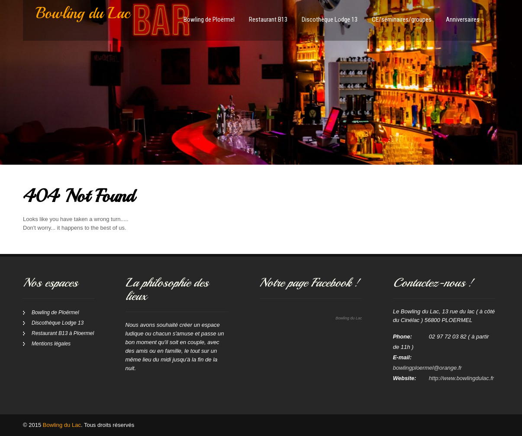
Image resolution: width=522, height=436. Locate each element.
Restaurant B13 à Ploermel (63, 333)
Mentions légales (51, 344)
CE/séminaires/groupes (402, 19)
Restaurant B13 (268, 19)
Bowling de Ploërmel (209, 19)
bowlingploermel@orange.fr (427, 367)
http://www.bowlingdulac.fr (461, 378)
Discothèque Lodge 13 (330, 19)
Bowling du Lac (348, 318)
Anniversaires (463, 19)
